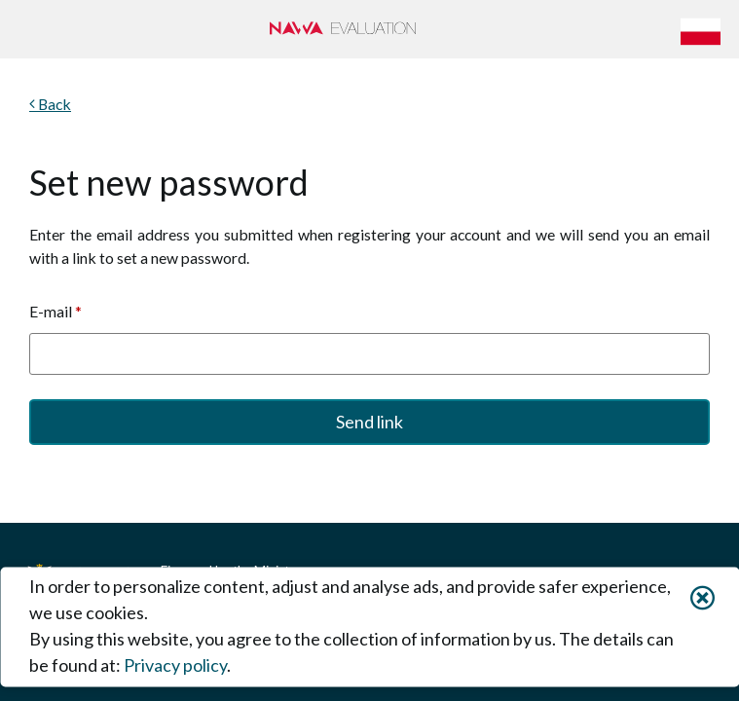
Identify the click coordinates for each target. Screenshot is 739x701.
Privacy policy (175, 666)
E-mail (55, 311)
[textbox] (369, 354)
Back (53, 103)
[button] (704, 29)
